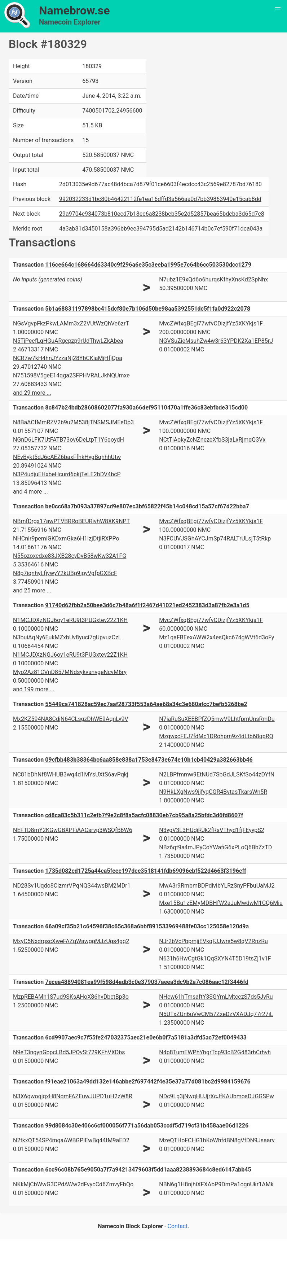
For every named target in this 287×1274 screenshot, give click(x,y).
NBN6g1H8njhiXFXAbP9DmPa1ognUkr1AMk (216, 1184)
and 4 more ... (30, 491)
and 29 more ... (32, 392)
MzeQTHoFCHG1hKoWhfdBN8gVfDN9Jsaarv (217, 1140)
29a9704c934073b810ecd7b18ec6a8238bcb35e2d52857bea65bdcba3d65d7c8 (161, 213)
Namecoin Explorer (70, 22)
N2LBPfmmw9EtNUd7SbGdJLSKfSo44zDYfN (216, 774)
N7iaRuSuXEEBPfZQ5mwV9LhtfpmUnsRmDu (216, 718)
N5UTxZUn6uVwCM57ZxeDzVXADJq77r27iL (216, 1014)
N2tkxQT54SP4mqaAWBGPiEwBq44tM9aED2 (71, 1140)
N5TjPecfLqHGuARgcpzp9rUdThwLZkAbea (68, 340)
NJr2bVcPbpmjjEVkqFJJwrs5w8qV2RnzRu (213, 941)
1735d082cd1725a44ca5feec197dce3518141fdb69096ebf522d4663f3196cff (145, 870)
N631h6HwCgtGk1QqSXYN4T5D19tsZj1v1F (215, 958)
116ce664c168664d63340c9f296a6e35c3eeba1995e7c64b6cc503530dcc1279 (148, 264)
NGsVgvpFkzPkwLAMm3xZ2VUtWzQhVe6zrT (71, 323)
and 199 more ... (33, 689)
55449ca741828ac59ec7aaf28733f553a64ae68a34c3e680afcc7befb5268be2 (146, 704)
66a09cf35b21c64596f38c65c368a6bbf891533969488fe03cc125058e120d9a (147, 926)
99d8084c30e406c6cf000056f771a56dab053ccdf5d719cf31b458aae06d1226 (146, 1125)
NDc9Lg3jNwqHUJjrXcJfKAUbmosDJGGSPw (216, 1096)
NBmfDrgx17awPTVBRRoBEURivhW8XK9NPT (71, 521)
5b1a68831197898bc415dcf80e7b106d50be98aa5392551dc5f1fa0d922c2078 (147, 308)
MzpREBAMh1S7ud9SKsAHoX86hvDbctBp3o (71, 996)
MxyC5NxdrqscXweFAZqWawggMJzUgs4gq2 (71, 941)
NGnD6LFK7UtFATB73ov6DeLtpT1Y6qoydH (68, 439)
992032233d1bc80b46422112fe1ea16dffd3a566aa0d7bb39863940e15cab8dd (160, 199)
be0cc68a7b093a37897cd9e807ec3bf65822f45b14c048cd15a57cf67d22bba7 (147, 506)
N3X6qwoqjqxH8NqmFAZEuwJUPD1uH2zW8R (72, 1096)
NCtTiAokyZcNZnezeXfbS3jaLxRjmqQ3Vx (212, 439)
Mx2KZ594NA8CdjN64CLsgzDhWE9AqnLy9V (70, 718)
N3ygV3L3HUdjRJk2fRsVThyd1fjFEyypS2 (211, 830)
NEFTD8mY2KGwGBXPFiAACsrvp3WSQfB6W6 (72, 830)
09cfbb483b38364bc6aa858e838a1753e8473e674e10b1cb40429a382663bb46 (148, 759)
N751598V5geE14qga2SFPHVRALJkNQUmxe (71, 375)
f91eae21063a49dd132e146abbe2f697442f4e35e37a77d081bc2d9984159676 (147, 1081)
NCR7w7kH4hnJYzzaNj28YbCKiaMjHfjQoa (67, 358)
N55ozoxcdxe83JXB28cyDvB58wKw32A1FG (69, 555)
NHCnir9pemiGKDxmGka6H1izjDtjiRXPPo (66, 538)
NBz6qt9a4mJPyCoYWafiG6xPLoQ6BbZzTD (215, 847)
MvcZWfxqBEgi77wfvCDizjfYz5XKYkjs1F (210, 323)
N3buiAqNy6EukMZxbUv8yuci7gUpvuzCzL (67, 637)
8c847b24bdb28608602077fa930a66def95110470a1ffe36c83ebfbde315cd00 (146, 407)
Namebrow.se (74, 10)
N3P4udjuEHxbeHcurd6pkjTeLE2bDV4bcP (67, 474)
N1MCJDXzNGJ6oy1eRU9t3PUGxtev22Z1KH (70, 620)
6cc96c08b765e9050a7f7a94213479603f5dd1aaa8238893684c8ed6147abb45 (148, 1169)
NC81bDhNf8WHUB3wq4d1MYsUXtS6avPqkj (70, 774)
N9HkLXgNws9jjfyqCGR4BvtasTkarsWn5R (213, 791)
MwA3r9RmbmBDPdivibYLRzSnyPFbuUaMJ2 (216, 885)
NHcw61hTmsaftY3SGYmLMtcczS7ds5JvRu (216, 996)
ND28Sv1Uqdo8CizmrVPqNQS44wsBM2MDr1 (72, 885)
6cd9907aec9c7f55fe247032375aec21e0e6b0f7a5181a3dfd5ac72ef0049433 (146, 1037)
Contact (178, 1226)
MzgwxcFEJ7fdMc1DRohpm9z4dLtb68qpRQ (216, 736)
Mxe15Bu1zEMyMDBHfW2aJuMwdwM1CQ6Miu (221, 902)
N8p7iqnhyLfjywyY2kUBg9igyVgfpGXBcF (65, 573)
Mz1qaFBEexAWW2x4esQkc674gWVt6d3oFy (216, 637)
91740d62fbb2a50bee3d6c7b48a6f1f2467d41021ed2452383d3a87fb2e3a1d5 (147, 605)
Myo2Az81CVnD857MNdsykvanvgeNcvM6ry (70, 672)
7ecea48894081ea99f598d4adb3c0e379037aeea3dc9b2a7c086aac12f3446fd (146, 982)
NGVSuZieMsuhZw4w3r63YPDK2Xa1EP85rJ (216, 340)
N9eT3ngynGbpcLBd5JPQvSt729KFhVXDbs (69, 1052)
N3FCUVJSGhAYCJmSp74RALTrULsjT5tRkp (215, 538)
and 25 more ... (32, 590)
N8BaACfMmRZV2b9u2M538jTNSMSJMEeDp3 (73, 422)
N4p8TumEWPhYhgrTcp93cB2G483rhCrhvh (215, 1052)
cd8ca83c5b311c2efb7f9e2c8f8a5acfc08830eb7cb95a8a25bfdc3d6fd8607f (144, 815)
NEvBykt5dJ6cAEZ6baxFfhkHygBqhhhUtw (67, 457)
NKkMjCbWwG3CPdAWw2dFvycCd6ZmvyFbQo (73, 1184)
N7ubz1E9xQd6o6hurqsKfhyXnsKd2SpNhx (213, 279)
